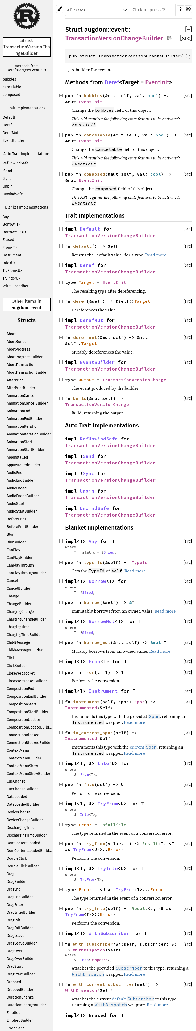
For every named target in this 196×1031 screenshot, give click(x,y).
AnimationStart (19, 442)
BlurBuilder (16, 542)
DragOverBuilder (21, 959)
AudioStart (15, 503)
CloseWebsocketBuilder (27, 681)
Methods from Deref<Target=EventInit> (27, 68)
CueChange (16, 781)
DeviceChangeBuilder (25, 820)
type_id (93, 562)
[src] (186, 38)
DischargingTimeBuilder (27, 835)
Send (88, 456)
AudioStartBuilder (22, 511)
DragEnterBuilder (21, 912)
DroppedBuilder (20, 989)
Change (13, 596)
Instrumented (81, 707)
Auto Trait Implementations (26, 154)
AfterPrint (15, 380)
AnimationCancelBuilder (27, 403)
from (89, 672)
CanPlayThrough (20, 565)
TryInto (107, 868)
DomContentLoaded (23, 843)
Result (150, 843)
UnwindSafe (13, 194)
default (82, 246)
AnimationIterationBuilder (29, 434)
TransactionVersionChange (134, 379)
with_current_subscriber (103, 984)
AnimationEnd (18, 411)
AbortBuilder (17, 341)
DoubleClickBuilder (23, 866)
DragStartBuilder (21, 974)
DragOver (14, 951)
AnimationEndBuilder (24, 419)
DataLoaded (17, 797)
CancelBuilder (18, 588)
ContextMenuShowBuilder (28, 773)
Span (139, 701)
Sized (108, 552)
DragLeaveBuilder (22, 943)
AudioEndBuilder (21, 480)
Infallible (113, 824)
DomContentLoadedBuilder (29, 851)
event (35, 307)
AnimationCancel (21, 395)
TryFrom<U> (12, 270)
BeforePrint (16, 519)
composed (11, 95)
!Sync (7, 178)
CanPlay (13, 550)
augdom (20, 307)
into (89, 784)
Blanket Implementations (26, 207)
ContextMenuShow (22, 766)
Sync (88, 473)
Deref (7, 125)
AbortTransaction (21, 365)
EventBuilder (13, 140)
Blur (10, 534)
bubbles (9, 79)
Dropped (14, 982)
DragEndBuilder (20, 897)
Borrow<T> (11, 224)
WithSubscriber (15, 286)
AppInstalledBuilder (23, 465)
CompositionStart (21, 704)
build (79, 398)
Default (9, 117)
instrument (86, 701)
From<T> (10, 247)
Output (86, 379)
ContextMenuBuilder (24, 758)
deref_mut (85, 337)
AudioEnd (14, 473)
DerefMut (10, 133)
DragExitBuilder (20, 928)
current (137, 747)
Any (6, 216)
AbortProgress (18, 349)
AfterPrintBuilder (21, 388)
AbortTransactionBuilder (27, 372)
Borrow (97, 581)
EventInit (157, 82)
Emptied (13, 1013)
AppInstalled (17, 457)
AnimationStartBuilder (25, 449)
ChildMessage (18, 642)
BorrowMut (102, 621)
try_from (94, 843)
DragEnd (13, 889)
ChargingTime (18, 627)
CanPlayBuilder (19, 557)
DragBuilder (17, 881)
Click (11, 658)
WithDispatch (89, 950)
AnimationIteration (23, 426)
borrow (92, 602)
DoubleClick (17, 858)
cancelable (12, 87)
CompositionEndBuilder (26, 696)
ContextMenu (18, 750)
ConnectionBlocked (23, 735)
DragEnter (15, 905)
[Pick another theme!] (59, 9)
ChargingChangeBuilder (26, 619)
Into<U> (9, 263)
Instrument (12, 255)
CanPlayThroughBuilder (26, 573)
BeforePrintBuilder (22, 527)
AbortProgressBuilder (25, 357)
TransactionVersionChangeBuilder (114, 38)
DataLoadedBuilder (23, 804)
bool (153, 95)
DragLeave (15, 935)
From (94, 661)
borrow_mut (97, 642)
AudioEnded (17, 488)
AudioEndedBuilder (23, 496)
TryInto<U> (11, 278)
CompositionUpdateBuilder (29, 727)
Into (103, 763)
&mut (157, 642)
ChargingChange (20, 611)
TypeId (140, 562)
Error (85, 824)
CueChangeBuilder (22, 789)
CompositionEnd (20, 689)
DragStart (15, 966)
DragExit (13, 920)
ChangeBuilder (19, 604)
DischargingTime (21, 827)
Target (86, 282)
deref (79, 301)
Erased (8, 240)
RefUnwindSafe (15, 163)
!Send (7, 171)
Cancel (12, 581)
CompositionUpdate (23, 719)
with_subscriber (93, 944)
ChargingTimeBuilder (24, 635)
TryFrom (107, 803)
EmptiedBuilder (20, 1020)
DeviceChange (19, 812)
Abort (11, 334)
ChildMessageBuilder (24, 650)
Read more (155, 255)
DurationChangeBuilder (26, 1005)
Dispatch (99, 960)
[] (188, 29)
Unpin (7, 186)
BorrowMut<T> (15, 232)
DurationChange (20, 997)
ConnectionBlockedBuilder (29, 743)
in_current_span (93, 732)
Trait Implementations (26, 108)
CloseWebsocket (21, 673)
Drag (10, 874)
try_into (94, 908)
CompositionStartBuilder (27, 712)
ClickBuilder (17, 665)
